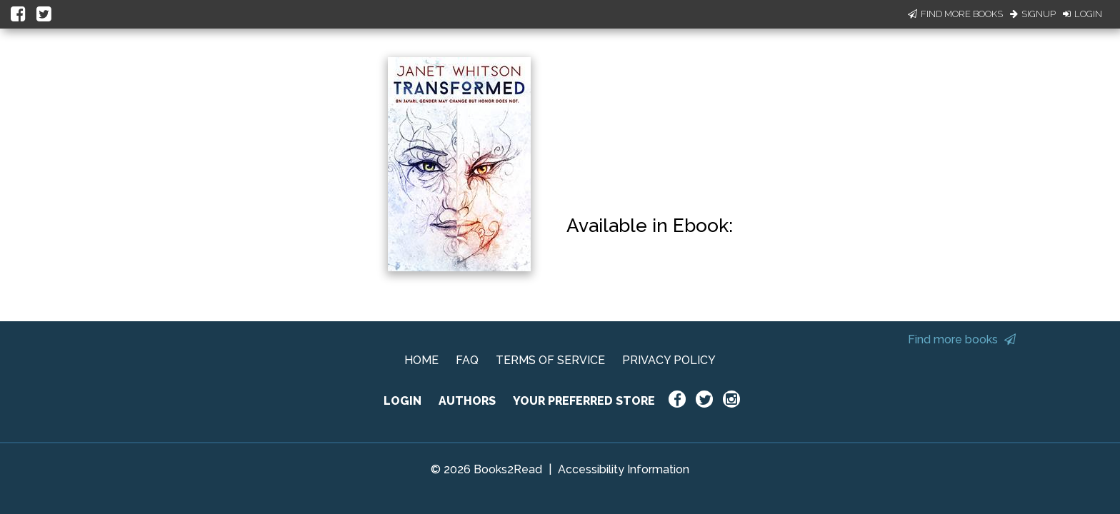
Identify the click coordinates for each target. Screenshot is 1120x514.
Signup (1033, 14)
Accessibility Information (623, 469)
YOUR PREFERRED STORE (584, 401)
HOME (421, 360)
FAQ (467, 360)
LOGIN (402, 401)
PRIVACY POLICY (669, 360)
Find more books (962, 339)
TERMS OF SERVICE (550, 360)
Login (1082, 14)
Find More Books (955, 14)
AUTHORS (467, 401)
